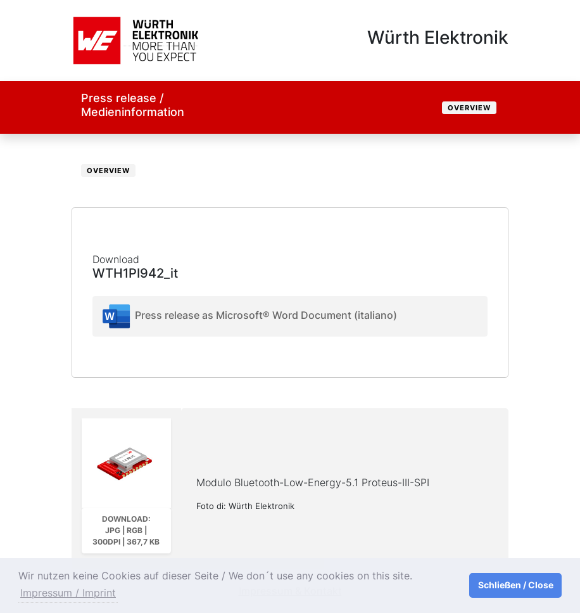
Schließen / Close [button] (515, 584)
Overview (469, 107)
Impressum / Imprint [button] (68, 592)
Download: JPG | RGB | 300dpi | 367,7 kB (126, 530)
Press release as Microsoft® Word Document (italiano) (249, 316)
